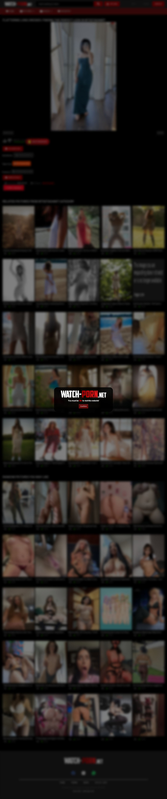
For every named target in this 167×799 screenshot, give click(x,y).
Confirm (83, 406)
